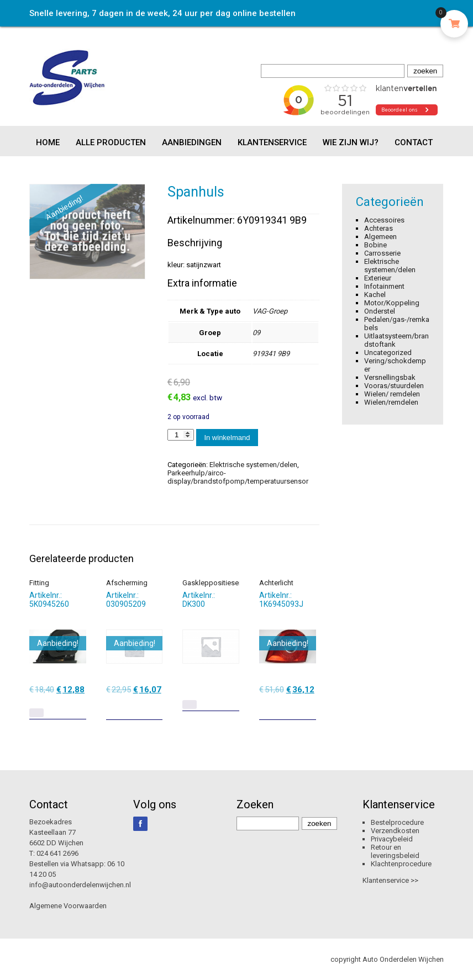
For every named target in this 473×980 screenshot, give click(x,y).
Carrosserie (382, 253)
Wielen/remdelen (391, 402)
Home (48, 142)
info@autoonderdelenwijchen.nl (80, 885)
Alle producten (111, 142)
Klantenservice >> (390, 880)
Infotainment (384, 286)
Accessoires (384, 220)
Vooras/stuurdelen (394, 386)
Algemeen (380, 236)
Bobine (375, 245)
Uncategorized (388, 352)
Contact (414, 142)
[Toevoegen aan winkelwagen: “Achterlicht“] (309, 707)
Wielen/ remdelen (392, 394)
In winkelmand (227, 437)
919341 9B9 (271, 353)
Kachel (375, 294)
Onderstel (379, 311)
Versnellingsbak (390, 377)
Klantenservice (272, 142)
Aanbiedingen (192, 142)
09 (256, 333)
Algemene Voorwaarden (68, 906)
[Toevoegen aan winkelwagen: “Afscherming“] (155, 707)
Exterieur (377, 278)
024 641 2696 (57, 853)
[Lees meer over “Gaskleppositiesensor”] (189, 704)
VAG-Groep (270, 311)
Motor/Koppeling (391, 303)
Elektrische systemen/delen (253, 464)
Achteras (378, 228)
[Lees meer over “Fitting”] (36, 712)
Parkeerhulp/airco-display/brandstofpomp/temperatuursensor (237, 477)
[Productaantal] (180, 435)
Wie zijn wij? (351, 142)
